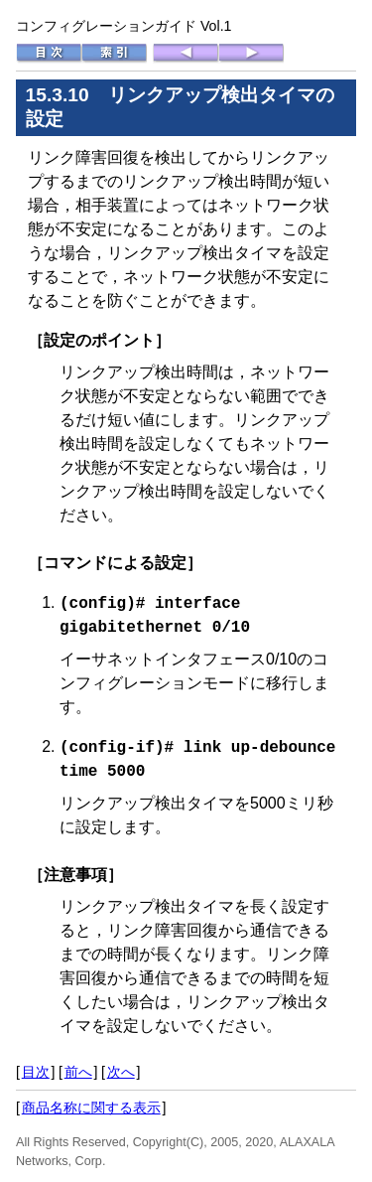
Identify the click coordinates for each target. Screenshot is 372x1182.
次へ (121, 1070)
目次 (36, 1070)
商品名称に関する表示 (91, 1105)
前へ (78, 1070)
